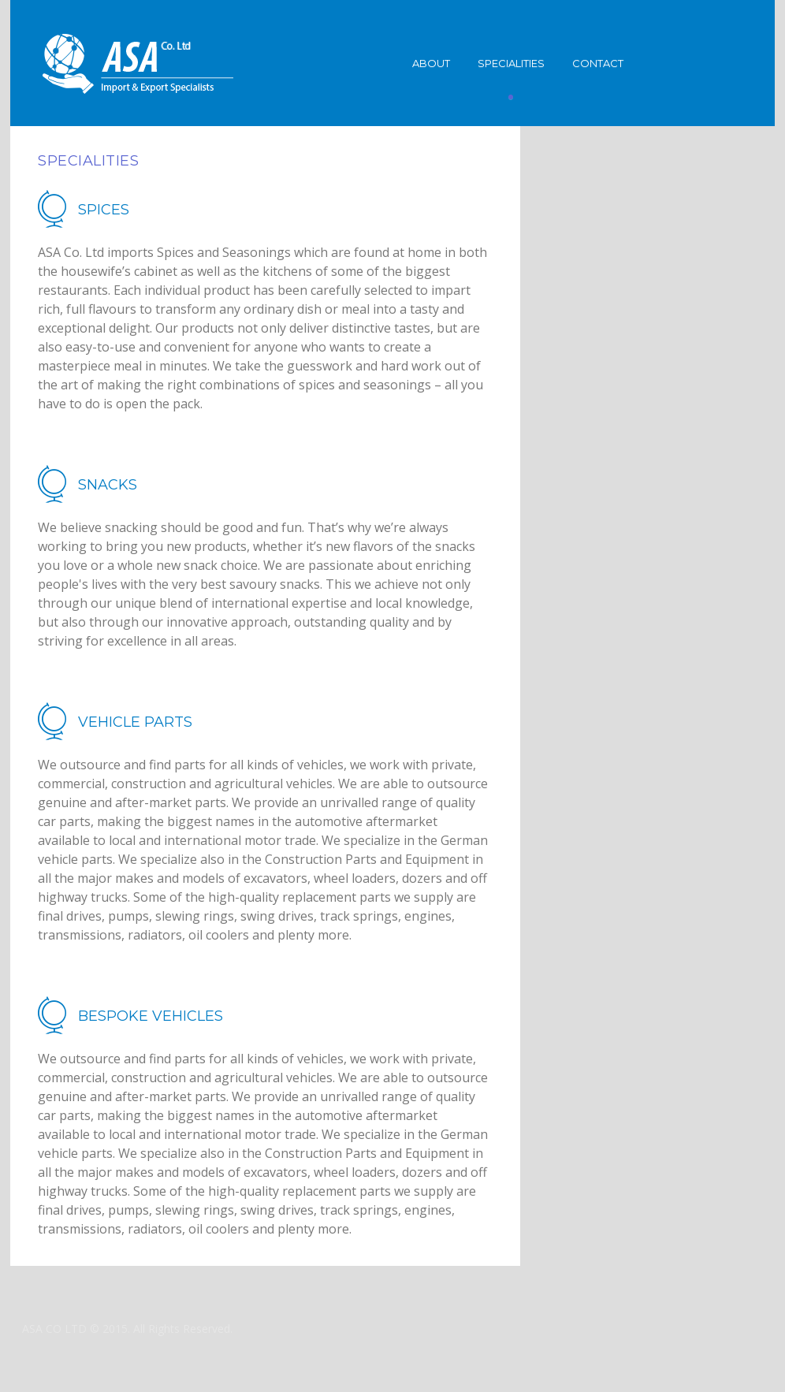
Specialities (511, 63)
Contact (597, 63)
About (431, 63)
